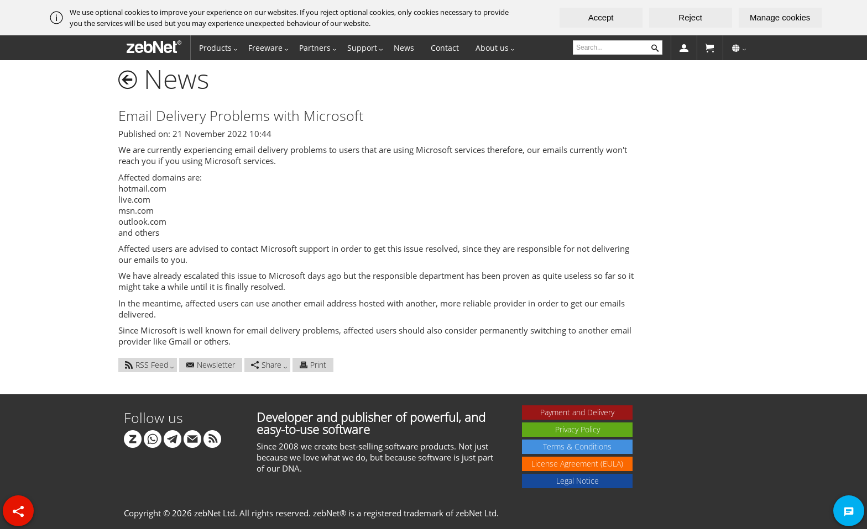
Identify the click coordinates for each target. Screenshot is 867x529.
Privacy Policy (577, 429)
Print (313, 364)
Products (215, 48)
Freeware (265, 48)
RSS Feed (146, 364)
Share (266, 364)
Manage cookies (780, 17)
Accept (601, 17)
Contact (445, 48)
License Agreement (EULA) (577, 463)
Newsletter (210, 364)
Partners (315, 48)
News (404, 48)
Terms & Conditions (577, 446)
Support (362, 48)
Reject (690, 17)
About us (492, 48)
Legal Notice (577, 480)
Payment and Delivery (577, 412)
